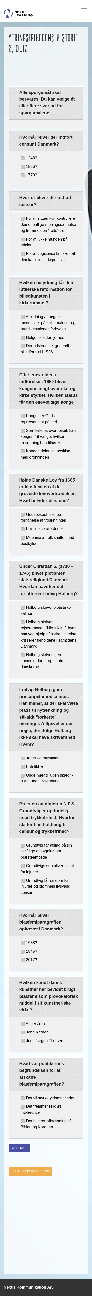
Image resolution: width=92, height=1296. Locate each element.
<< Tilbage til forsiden (30, 1171)
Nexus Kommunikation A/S (29, 1287)
